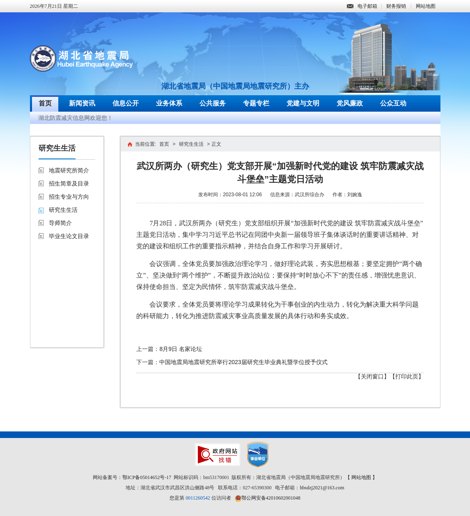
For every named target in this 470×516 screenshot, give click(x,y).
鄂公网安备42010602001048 (270, 498)
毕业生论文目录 (69, 236)
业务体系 (169, 103)
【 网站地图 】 (361, 477)
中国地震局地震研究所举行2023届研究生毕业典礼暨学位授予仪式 (243, 362)
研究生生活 (63, 209)
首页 (45, 103)
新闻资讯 (82, 103)
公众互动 (393, 103)
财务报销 (396, 6)
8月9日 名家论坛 (180, 349)
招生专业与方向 (69, 196)
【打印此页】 (407, 376)
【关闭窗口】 (372, 376)
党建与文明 (303, 103)
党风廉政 (350, 103)
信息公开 (125, 103)
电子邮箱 (362, 6)
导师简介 (60, 223)
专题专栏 (256, 103)
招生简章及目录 (69, 183)
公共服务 (212, 103)
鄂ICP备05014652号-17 (146, 477)
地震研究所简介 (69, 170)
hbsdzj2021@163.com (322, 488)
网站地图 (426, 6)
